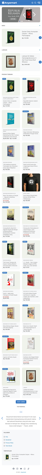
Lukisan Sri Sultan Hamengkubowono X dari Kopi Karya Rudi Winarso (30, 391)
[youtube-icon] (21, 468)
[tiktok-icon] (28, 468)
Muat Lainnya (21, 401)
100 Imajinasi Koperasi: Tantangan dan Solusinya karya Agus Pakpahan (10, 166)
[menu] (38, 3)
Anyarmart (23, 472)
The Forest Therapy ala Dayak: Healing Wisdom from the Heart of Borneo (10, 264)
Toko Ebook (9, 446)
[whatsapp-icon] (24, 468)
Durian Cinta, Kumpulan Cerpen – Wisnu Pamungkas (30, 33)
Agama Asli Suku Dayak (9, 357)
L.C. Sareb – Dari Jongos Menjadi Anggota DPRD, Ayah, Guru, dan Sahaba (30, 264)
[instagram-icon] (17, 468)
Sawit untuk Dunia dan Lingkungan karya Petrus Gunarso (30, 166)
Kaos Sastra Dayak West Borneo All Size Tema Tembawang (30, 197)
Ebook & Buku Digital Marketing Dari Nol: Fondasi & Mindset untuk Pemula (11, 135)
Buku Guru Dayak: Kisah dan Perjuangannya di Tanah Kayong (30, 327)
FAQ (7, 437)
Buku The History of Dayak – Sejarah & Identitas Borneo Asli (10, 197)
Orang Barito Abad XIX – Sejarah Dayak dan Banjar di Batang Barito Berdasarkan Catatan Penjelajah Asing (10, 231)
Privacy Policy (9, 443)
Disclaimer (8, 440)
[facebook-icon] (13, 468)
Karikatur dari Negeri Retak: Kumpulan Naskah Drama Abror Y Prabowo (31, 358)
